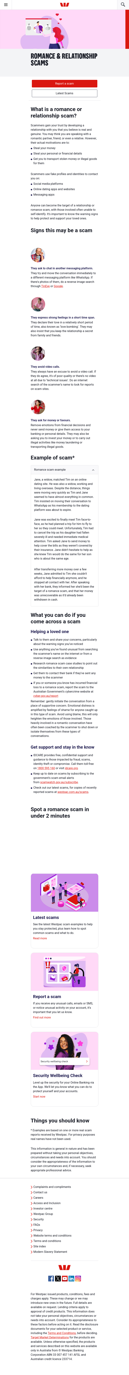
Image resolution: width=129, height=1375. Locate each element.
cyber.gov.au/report (45, 696)
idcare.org (71, 768)
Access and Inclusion (47, 1203)
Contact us (40, 1192)
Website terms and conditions (52, 1235)
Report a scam (64, 83)
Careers (38, 1197)
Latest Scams (64, 93)
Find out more (42, 1017)
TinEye (45, 286)
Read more (40, 938)
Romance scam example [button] (50, 469)
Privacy (38, 1230)
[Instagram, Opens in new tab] (78, 1280)
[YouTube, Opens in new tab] (65, 1278)
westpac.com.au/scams (72, 792)
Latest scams (46, 917)
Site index (39, 1246)
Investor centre (43, 1208)
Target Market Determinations (50, 1337)
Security (38, 1219)
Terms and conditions (47, 1241)
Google (58, 286)
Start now (39, 1096)
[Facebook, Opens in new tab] (51, 1278)
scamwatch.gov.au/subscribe (59, 782)
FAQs (36, 1224)
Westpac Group (43, 1214)
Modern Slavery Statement (50, 1252)
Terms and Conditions (62, 1333)
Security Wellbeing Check (58, 1075)
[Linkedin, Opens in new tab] (71, 1278)
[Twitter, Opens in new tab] (58, 1278)
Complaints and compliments (52, 1187)
